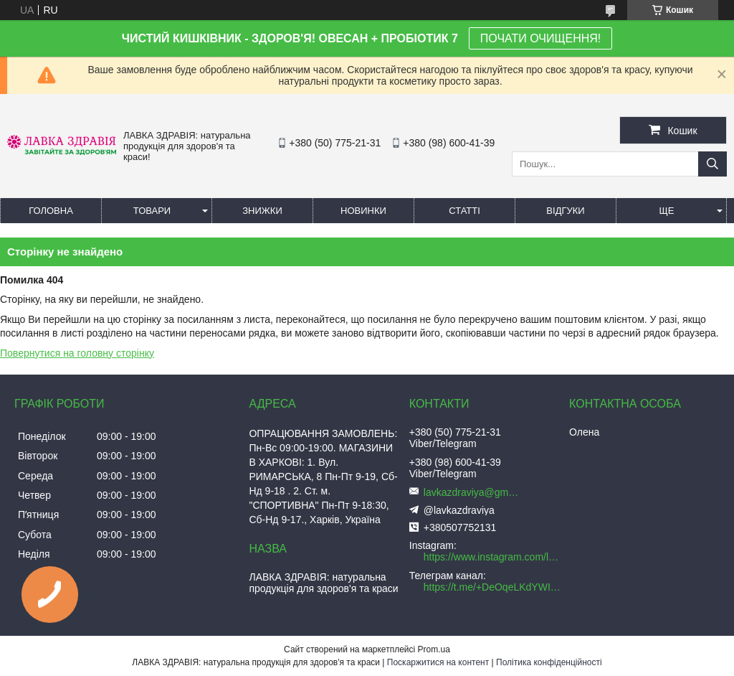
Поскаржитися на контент (438, 662)
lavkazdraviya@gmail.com (474, 492)
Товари (152, 210)
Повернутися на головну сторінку (77, 353)
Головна (51, 210)
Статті (464, 210)
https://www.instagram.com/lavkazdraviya (492, 557)
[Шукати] (712, 164)
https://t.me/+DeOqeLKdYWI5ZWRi (492, 587)
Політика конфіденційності (549, 662)
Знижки (262, 210)
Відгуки (565, 210)
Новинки (363, 210)
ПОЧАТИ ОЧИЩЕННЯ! (540, 38)
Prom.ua (434, 649)
